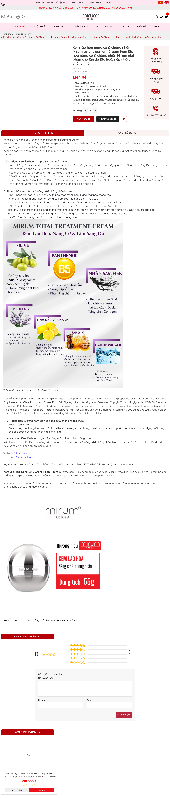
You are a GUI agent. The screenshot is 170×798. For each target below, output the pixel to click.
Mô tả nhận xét (45, 678)
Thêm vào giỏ (107, 119)
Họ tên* (42, 700)
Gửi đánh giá (123, 714)
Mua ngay (83, 119)
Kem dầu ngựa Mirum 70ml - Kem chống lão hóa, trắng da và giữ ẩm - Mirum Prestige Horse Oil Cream (29, 775)
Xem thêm (17, 790)
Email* (90, 700)
